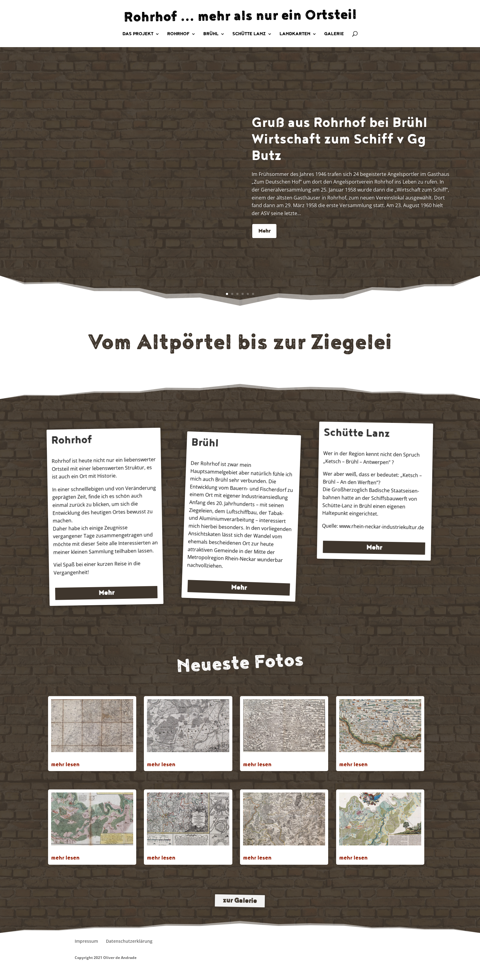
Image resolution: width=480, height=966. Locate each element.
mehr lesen (65, 764)
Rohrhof (178, 34)
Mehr (264, 244)
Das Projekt (137, 34)
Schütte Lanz (249, 34)
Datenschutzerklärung (129, 941)
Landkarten (294, 34)
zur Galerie (240, 901)
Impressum (86, 941)
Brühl (211, 34)
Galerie (334, 34)
